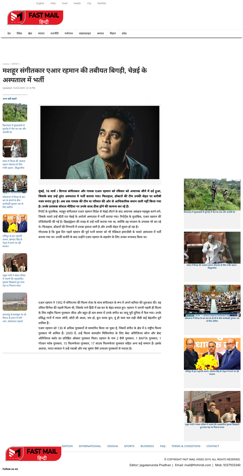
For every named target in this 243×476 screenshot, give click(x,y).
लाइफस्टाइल (85, 33)
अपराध (100, 33)
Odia (53, 3)
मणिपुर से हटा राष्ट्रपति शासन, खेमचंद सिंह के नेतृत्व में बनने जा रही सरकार (212, 372)
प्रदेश (125, 33)
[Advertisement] (121, 50)
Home (6, 64)
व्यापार (41, 33)
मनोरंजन (69, 33)
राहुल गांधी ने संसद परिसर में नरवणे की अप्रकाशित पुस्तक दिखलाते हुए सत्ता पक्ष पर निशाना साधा (212, 426)
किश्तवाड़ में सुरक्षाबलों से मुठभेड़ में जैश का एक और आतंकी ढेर (209, 212)
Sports (129, 446)
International (90, 446)
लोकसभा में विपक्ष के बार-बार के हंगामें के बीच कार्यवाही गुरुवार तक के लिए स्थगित (212, 319)
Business (147, 446)
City (89, 3)
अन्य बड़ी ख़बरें (10, 98)
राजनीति (55, 33)
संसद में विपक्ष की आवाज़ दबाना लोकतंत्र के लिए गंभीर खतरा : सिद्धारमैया (212, 266)
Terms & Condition (185, 446)
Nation (67, 446)
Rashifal (102, 3)
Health (77, 3)
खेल (30, 33)
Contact (212, 446)
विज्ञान (113, 33)
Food (64, 3)
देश (9, 33)
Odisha (112, 446)
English (40, 3)
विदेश (19, 33)
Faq (162, 446)
